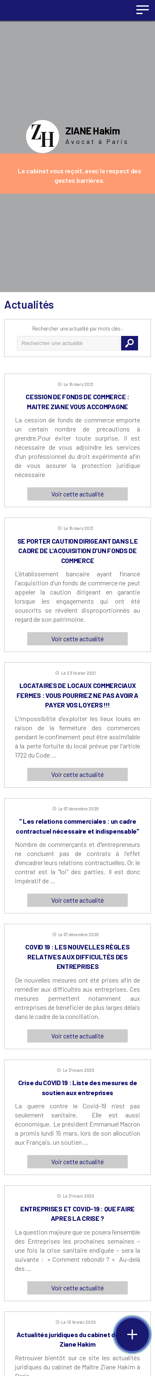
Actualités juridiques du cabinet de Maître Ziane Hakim (78, 1339)
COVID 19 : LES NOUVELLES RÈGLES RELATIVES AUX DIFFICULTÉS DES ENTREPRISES (77, 956)
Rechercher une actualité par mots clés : (77, 328)
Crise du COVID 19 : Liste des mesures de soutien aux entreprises (77, 1087)
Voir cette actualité (77, 494)
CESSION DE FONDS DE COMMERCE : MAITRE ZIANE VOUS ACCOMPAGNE (77, 401)
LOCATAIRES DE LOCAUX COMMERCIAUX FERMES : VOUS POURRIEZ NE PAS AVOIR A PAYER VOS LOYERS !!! (77, 695)
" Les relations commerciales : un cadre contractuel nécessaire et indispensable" (77, 826)
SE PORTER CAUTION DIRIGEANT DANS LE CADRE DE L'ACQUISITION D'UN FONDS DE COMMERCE (77, 550)
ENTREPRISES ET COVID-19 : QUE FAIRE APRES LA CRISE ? (77, 1214)
